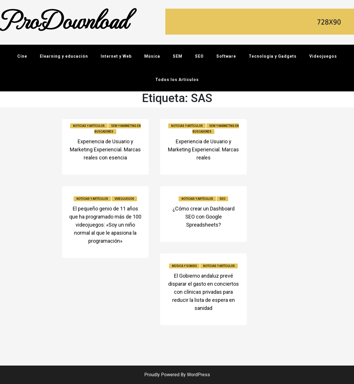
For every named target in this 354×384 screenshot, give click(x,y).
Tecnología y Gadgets (273, 56)
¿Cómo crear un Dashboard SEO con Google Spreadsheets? (204, 217)
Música (152, 56)
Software (226, 56)
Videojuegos (323, 56)
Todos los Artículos (177, 79)
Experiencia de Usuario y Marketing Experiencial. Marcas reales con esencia (105, 149)
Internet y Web (116, 56)
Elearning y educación (64, 56)
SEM (177, 56)
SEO (199, 56)
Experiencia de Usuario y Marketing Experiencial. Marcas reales (203, 149)
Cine (22, 56)
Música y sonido (184, 266)
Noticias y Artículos (89, 125)
